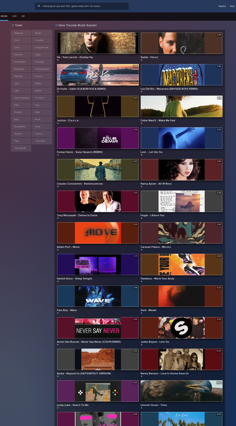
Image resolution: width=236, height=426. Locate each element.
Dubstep (39, 61)
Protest (18, 112)
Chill (16, 40)
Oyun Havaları (21, 97)
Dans (17, 47)
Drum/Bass (20, 61)
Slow (37, 126)
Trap (16, 141)
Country (39, 40)
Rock (38, 119)
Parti (16, 105)
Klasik (38, 83)
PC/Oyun (40, 97)
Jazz (16, 83)
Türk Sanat (20, 148)
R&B (37, 112)
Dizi (14, 16)
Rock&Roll (19, 126)
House (38, 76)
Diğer (38, 54)
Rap (16, 119)
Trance (39, 133)
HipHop (18, 76)
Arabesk (18, 33)
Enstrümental (42, 69)
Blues (38, 33)
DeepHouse (41, 47)
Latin (16, 90)
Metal (38, 90)
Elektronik (19, 69)
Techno (18, 133)
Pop (37, 105)
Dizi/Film (18, 54)
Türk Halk (40, 141)
